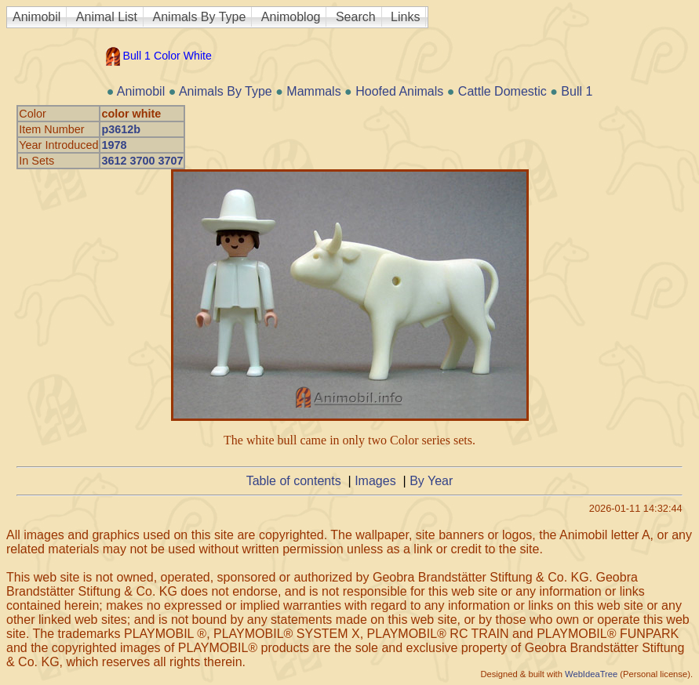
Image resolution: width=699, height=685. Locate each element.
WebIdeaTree (591, 674)
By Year (431, 480)
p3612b (120, 129)
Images (375, 480)
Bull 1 (576, 91)
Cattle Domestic (502, 91)
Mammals (313, 91)
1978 (113, 145)
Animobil (36, 17)
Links (405, 17)
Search (356, 17)
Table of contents (293, 480)
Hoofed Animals (399, 91)
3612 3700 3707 (142, 160)
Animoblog (291, 17)
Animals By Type (199, 17)
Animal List (106, 17)
